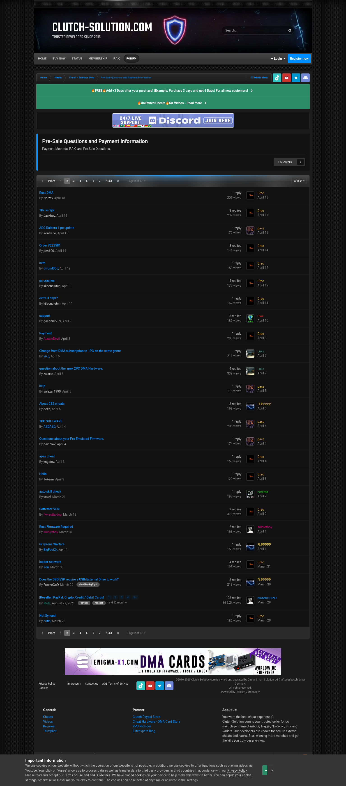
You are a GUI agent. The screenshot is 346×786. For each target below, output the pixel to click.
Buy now (59, 58)
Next (109, 181)
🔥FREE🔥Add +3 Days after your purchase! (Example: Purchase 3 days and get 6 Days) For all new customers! (169, 90)
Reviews (49, 726)
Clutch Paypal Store (146, 716)
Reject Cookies (305, 770)
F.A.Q (116, 58)
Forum (131, 58)
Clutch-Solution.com (203, 679)
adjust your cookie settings (44, 780)
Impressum (74, 683)
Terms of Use (94, 775)
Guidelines (124, 775)
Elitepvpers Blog (144, 730)
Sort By (299, 181)
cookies (161, 775)
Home (42, 58)
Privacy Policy (47, 683)
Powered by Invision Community (240, 691)
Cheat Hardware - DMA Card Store (156, 721)
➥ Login (277, 58)
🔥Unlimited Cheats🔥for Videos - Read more (169, 103)
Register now (299, 58)
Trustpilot (49, 730)
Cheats (48, 716)
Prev (51, 181)
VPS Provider (142, 726)
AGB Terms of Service (115, 683)
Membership (97, 58)
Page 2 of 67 (136, 181)
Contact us (91, 683)
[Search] (242, 30)
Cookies (43, 687)
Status (77, 58)
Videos (48, 721)
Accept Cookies (271, 770)
